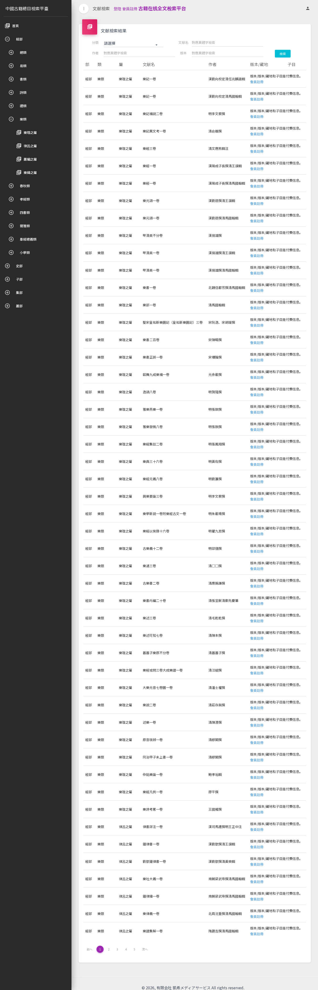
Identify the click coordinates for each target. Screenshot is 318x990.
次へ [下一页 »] (145, 949)
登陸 (117, 8)
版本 (183, 53)
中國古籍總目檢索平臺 (26, 8)
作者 (95, 53)
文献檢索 (101, 8)
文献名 (183, 42)
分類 (95, 42)
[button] (133, 43)
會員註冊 (129, 8)
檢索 (283, 53)
